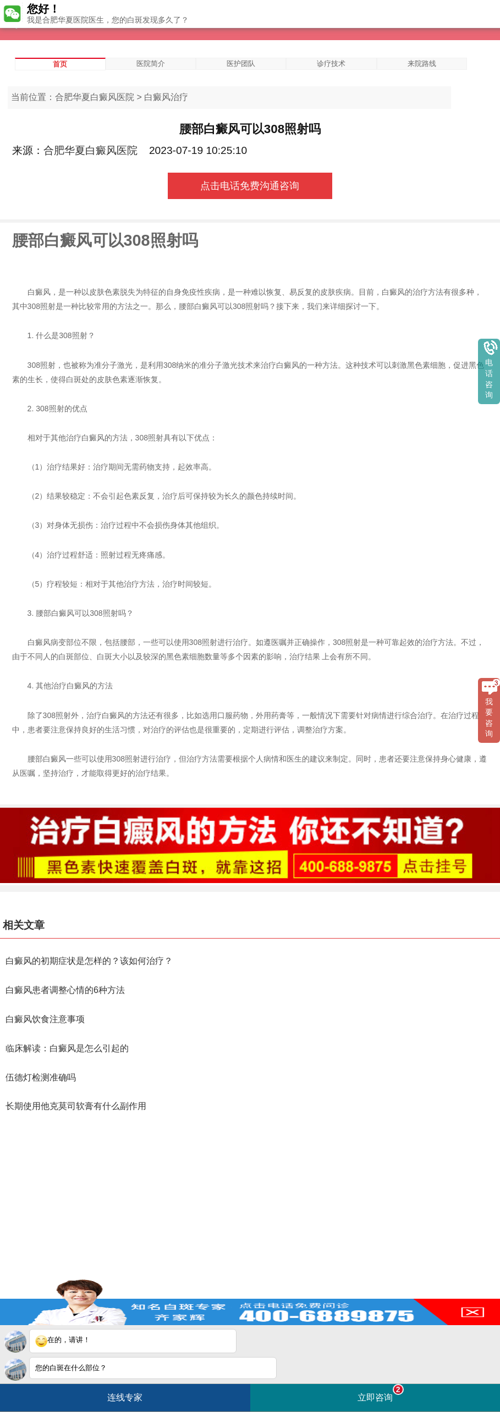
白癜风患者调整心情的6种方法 (65, 990)
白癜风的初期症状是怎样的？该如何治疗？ (89, 961)
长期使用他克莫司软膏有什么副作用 (76, 1106)
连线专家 (124, 1397)
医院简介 (150, 63)
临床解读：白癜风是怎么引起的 (67, 1048)
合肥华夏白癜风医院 (94, 97)
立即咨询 (381, 1393)
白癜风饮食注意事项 (45, 1019)
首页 (60, 64)
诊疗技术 (331, 63)
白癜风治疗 (166, 97)
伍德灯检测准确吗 (41, 1077)
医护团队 (241, 63)
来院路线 (422, 63)
